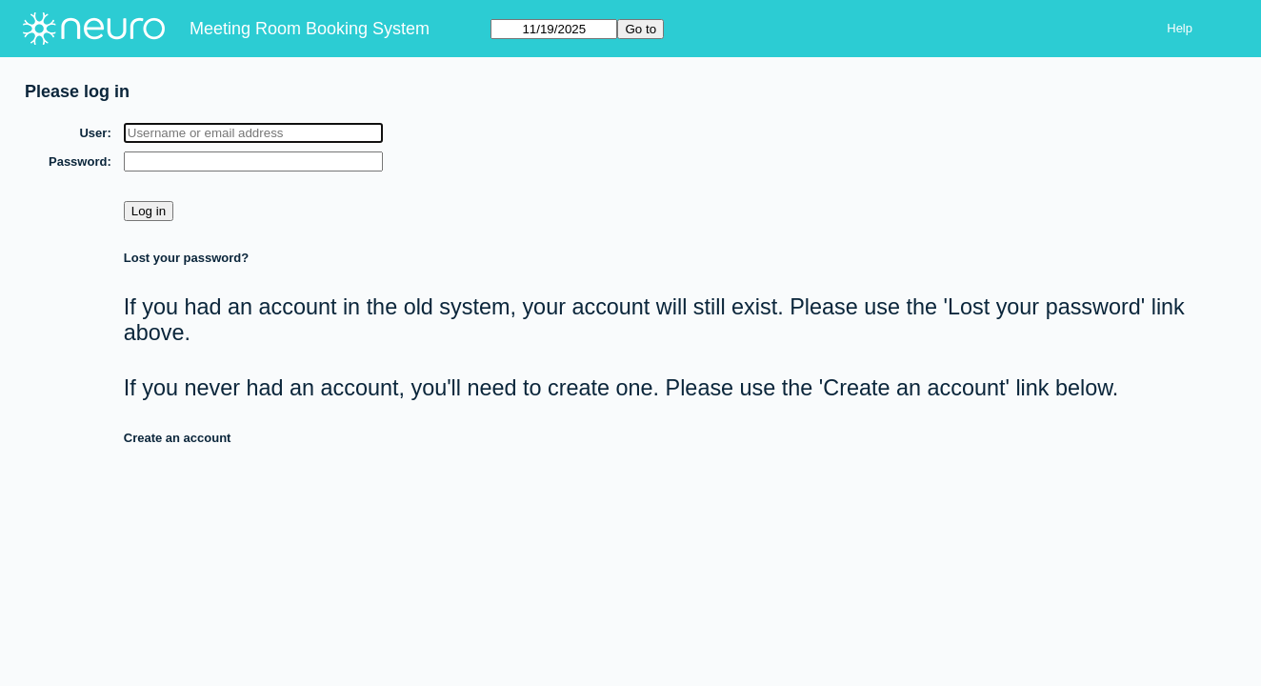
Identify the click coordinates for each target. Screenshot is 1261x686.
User (93, 133)
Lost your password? (186, 258)
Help (1179, 28)
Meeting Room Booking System (310, 28)
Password (78, 161)
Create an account (177, 438)
